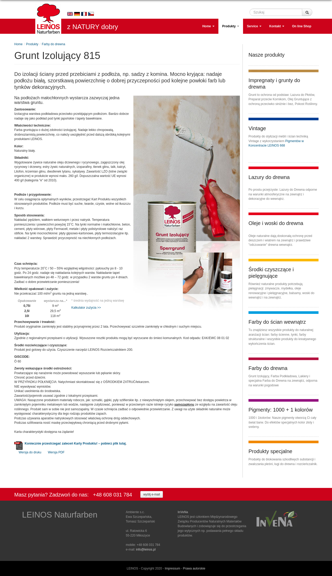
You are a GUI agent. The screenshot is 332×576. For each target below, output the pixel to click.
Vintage (257, 128)
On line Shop (301, 26)
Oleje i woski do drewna (275, 223)
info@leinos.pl (146, 549)
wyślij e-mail (151, 494)
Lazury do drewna (269, 177)
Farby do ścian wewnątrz (277, 322)
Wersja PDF (56, 452)
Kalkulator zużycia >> (86, 307)
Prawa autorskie (194, 568)
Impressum (172, 568)
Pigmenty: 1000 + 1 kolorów (280, 410)
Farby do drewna (53, 44)
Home (208, 26)
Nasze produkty (266, 55)
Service (254, 26)
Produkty (230, 26)
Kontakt (276, 26)
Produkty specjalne (270, 451)
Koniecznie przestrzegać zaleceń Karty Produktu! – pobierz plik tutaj (75, 443)
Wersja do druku (30, 452)
